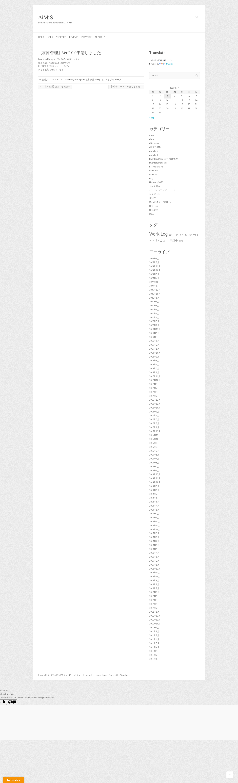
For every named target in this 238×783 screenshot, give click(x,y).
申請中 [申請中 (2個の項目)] (174, 240)
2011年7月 (154, 635)
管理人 (45, 79)
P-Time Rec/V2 (156, 166)
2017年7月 (154, 388)
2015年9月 (154, 443)
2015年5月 (154, 454)
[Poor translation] (12, 702)
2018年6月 (154, 364)
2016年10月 (154, 407)
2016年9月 (154, 411)
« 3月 (151, 117)
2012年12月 (154, 568)
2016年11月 (154, 403)
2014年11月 (154, 478)
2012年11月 (154, 572)
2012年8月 (154, 584)
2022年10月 (154, 282)
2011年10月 (154, 623)
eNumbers (154, 143)
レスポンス (154, 194)
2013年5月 (154, 549)
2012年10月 (154, 576)
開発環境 (153, 210)
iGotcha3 (153, 151)
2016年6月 (154, 415)
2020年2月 (154, 325)
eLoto (152, 139)
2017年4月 (154, 392)
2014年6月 (154, 498)
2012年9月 (154, 580)
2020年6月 (154, 313)
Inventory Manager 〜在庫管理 (79, 79)
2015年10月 (154, 439)
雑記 (151, 213)
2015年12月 (154, 431)
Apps (50, 37)
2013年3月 (154, 556)
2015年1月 (154, 470)
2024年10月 (154, 270)
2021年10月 (154, 294)
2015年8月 (154, 447)
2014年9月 (154, 486)
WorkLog (153, 174)
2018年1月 (154, 372)
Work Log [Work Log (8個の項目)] (158, 234)
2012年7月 (154, 588)
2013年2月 (154, 560)
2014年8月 (154, 490)
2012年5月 (154, 596)
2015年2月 (154, 466)
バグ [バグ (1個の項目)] (190, 235)
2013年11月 (154, 525)
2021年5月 (154, 297)
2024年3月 (154, 274)
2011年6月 (154, 639)
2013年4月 (154, 553)
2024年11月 (154, 266)
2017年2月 (154, 396)
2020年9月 (154, 309)
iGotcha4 (153, 155)
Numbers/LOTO (156, 182)
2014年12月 (154, 474)
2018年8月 (154, 360)
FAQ (151, 178)
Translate (166, 64)
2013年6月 (154, 545)
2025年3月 (154, 258)
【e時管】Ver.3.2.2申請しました (126, 86)
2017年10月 (154, 380)
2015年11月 (154, 435)
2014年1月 (154, 517)
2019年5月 (154, 333)
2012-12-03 (56, 79)
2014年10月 (154, 482)
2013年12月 (154, 521)
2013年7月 (154, 541)
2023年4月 (154, 278)
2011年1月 (154, 659)
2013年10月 (154, 529)
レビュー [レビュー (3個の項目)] (162, 240)
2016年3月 (154, 419)
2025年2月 (154, 262)
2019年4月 (154, 337)
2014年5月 (154, 502)
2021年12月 (154, 290)
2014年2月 (154, 513)
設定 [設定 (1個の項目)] (181, 241)
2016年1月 (154, 427)
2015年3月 (154, 462)
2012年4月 (154, 600)
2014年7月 (154, 494)
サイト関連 (154, 186)
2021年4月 (154, 301)
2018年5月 (154, 368)
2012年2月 (154, 608)
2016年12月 (154, 399)
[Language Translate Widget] (161, 60)
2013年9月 (154, 533)
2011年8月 (154, 631)
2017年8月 (154, 384)
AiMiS (45, 17)
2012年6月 (154, 592)
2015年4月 (154, 458)
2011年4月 (154, 647)
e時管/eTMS (155, 147)
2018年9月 (154, 356)
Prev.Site (86, 37)
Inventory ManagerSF (159, 162)
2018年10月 (154, 352)
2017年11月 (154, 376)
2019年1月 (154, 348)
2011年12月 (154, 615)
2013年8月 (154, 537)
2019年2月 (154, 344)
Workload (153, 170)
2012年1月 (154, 611)
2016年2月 (154, 423)
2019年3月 (154, 341)
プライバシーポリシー (72, 675)
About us (100, 37)
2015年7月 (154, 451)
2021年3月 (154, 305)
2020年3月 (154, 321)
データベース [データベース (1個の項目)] (181, 235)
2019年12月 (154, 329)
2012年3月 (154, 604)
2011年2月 (154, 655)
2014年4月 (154, 506)
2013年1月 (154, 564)
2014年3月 (154, 509)
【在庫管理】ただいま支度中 (55, 86)
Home (41, 37)
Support (61, 37)
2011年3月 (154, 651)
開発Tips (153, 206)
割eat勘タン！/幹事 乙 (160, 202)
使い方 (152, 198)
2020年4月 (154, 317)
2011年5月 (154, 643)
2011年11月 (154, 619)
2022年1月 (154, 286)
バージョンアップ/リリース (108, 79)
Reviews (73, 37)
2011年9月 (154, 627)
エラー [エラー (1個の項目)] (172, 235)
